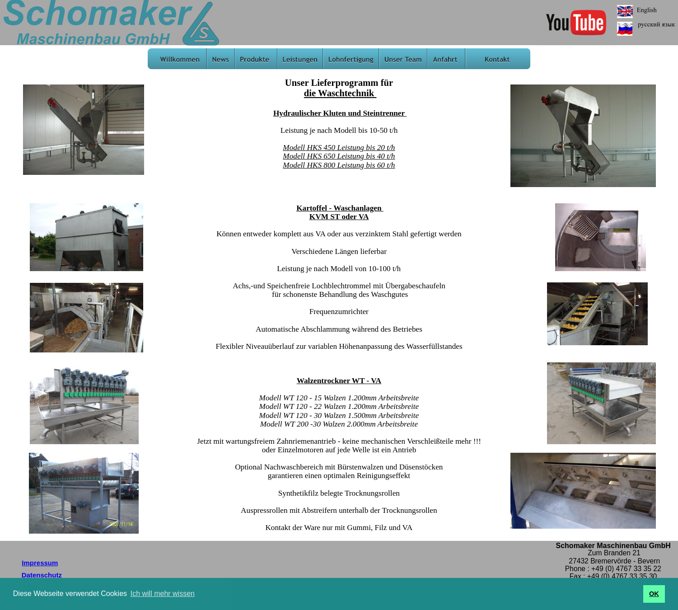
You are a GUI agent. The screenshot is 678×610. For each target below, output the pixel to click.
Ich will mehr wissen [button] (163, 593)
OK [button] (654, 593)
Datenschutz (42, 575)
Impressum (40, 563)
